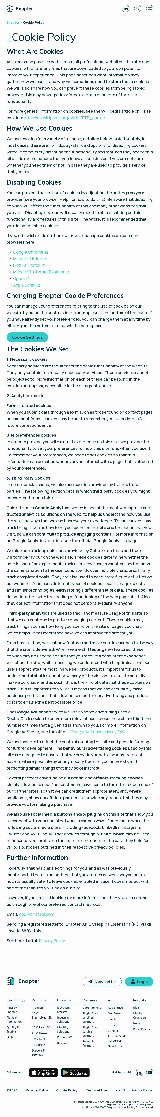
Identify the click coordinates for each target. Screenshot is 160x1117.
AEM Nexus (39, 1033)
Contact (113, 1031)
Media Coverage (139, 1015)
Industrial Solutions (63, 1019)
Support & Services (38, 1052)
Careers (113, 1025)
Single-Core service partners (90, 1031)
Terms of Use (96, 1090)
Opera (19, 278)
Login (142, 981)
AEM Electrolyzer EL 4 (42, 1017)
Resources (38, 1045)
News (136, 1023)
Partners (90, 1000)
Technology (16, 1000)
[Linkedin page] (139, 1072)
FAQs (10, 1037)
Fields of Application (14, 1019)
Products (39, 1000)
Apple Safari (24, 285)
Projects (64, 1000)
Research (63, 1043)
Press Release (142, 1029)
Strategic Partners (88, 1043)
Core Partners (92, 1007)
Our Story (114, 1013)
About (113, 1000)
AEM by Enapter (12, 1010)
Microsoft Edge (27, 258)
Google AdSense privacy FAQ (98, 732)
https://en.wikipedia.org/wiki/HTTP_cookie (64, 117)
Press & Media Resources (117, 1038)
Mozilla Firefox (26, 265)
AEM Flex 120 (41, 1027)
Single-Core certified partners (90, 1017)
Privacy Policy (52, 940)
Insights (139, 1000)
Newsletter (105, 981)
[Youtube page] (149, 1072)
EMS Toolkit (39, 1039)
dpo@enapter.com (36, 914)
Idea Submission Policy (133, 1090)
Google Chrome (28, 252)
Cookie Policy (66, 1090)
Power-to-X (64, 1037)
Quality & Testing (13, 1029)
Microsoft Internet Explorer (39, 272)
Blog (136, 1007)
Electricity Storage (63, 1010)
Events (112, 1019)
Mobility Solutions (63, 1029)
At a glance (115, 1007)
